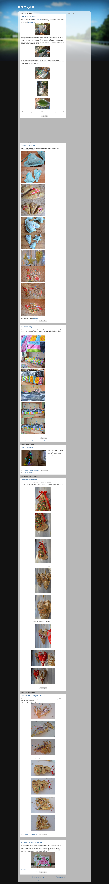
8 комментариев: (34, 438)
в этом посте (31, 22)
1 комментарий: (34, 320)
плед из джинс (45, 440)
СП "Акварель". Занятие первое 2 (31, 842)
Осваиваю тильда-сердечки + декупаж (33, 696)
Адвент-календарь (27, 447)
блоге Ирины (37, 19)
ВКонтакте (35, 318)
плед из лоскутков (54, 440)
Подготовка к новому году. (29, 479)
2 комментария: (34, 688)
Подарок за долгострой (28, 16)
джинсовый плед (29, 440)
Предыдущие (60, 877)
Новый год (31, 472)
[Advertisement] (42, 129)
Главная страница (38, 877)
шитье (60, 440)
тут (27, 846)
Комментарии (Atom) (34, 880)
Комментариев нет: (34, 115)
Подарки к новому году (28, 145)
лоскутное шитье (38, 440)
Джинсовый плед (26, 327)
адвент (26, 472)
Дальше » (23, 467)
